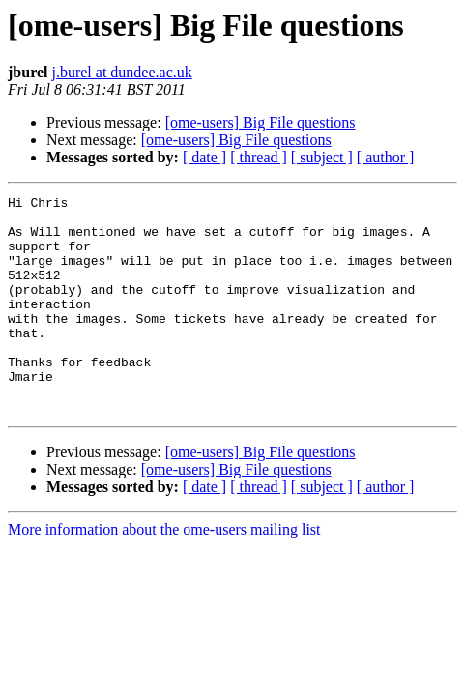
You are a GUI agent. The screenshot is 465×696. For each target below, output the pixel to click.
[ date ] (204, 157)
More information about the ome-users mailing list (164, 573)
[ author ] (386, 157)
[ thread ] (258, 157)
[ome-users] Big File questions (260, 122)
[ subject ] (322, 157)
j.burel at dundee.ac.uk (121, 72)
